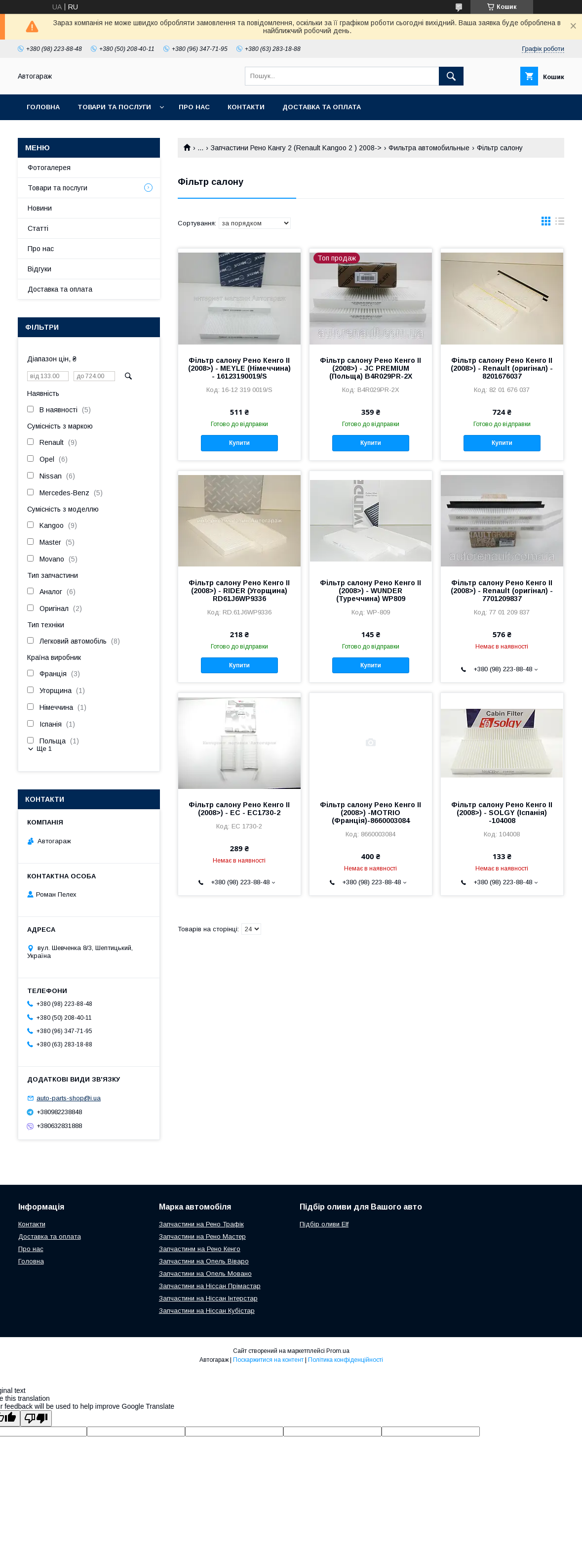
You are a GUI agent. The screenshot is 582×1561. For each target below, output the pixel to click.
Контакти (246, 107)
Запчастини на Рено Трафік (201, 1224)
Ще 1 (44, 748)
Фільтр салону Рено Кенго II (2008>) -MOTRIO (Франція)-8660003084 (370, 812)
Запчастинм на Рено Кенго (199, 1249)
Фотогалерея (49, 168)
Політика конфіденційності (345, 1359)
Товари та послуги (114, 107)
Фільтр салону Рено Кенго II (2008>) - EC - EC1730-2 (239, 809)
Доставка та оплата (321, 107)
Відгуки (39, 269)
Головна (43, 107)
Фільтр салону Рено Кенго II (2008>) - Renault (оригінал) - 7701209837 (502, 591)
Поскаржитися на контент (268, 1359)
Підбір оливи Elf (324, 1224)
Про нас (194, 107)
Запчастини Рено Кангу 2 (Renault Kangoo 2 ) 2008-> (296, 148)
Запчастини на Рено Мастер (202, 1236)
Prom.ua (337, 1350)
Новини (40, 208)
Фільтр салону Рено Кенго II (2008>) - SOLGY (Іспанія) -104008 (501, 812)
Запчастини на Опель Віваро (204, 1261)
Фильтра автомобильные (428, 148)
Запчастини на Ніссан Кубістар (207, 1310)
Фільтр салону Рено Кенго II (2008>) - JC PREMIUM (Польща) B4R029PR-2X (370, 368)
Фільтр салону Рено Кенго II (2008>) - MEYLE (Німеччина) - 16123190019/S (239, 368)
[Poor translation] (36, 1418)
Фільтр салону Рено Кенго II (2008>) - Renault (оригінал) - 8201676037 (502, 368)
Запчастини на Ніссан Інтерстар (208, 1298)
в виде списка (559, 223)
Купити (239, 442)
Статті (38, 228)
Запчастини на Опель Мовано (205, 1273)
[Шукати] (451, 76)
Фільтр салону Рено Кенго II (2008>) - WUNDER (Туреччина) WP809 (370, 591)
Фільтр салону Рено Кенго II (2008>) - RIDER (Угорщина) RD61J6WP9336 (239, 591)
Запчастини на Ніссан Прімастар (210, 1286)
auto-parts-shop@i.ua (69, 1098)
